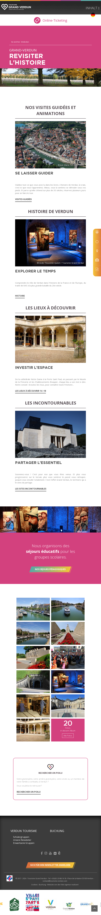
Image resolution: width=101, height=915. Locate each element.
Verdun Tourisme (24, 831)
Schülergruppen (21, 837)
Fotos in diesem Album (68, 728)
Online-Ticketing (50, 20)
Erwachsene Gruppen (23, 843)
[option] (51, 904)
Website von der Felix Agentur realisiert (63, 884)
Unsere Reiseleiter (22, 840)
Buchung (57, 831)
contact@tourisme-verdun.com (55, 881)
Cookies (34, 884)
